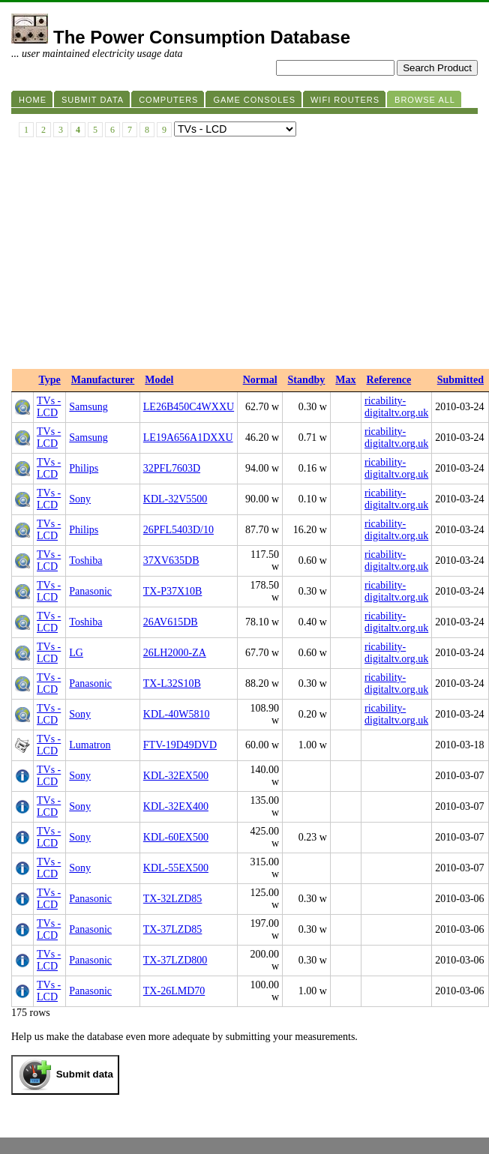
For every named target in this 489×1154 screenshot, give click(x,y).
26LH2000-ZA (174, 652)
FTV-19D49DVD (180, 745)
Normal (260, 379)
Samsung (88, 406)
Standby (307, 379)
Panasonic (90, 591)
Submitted (460, 379)
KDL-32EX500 (175, 775)
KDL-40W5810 (176, 714)
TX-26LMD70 (174, 991)
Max (345, 379)
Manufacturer (103, 379)
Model (159, 379)
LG (76, 652)
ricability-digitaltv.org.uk (396, 406)
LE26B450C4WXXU (188, 406)
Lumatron (89, 745)
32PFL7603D (171, 468)
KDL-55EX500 (175, 868)
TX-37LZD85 (172, 929)
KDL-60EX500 (175, 837)
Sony (80, 499)
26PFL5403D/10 (178, 529)
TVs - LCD (49, 406)
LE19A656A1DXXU (188, 437)
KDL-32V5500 (175, 499)
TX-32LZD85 (172, 898)
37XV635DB (171, 560)
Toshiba (85, 560)
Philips (83, 468)
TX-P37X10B (172, 591)
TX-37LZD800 (175, 960)
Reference (389, 379)
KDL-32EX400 (175, 806)
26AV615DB (170, 622)
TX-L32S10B (172, 683)
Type (50, 379)
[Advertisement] (244, 256)
